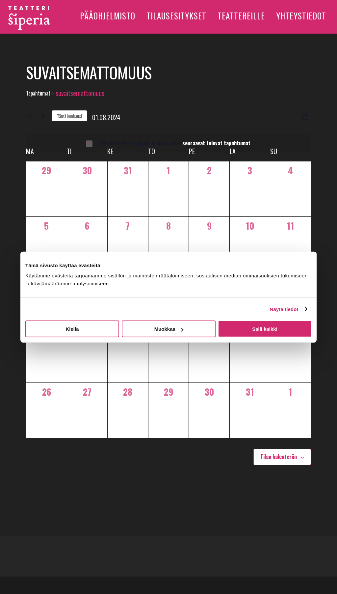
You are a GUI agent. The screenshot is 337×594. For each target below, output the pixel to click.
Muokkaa (168, 329)
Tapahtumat (38, 93)
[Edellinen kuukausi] (30, 116)
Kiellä (72, 329)
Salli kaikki (264, 329)
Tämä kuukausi (69, 115)
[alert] (168, 143)
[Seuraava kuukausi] (43, 116)
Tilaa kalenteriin (278, 457)
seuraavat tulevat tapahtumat (216, 143)
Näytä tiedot (284, 309)
